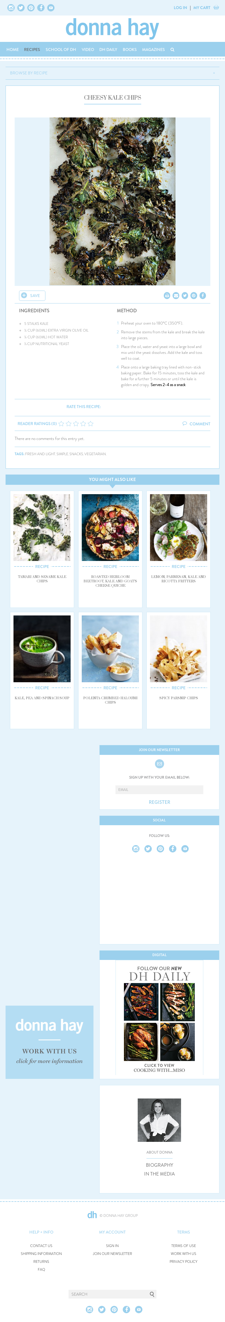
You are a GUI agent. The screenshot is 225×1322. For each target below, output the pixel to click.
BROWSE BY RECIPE (28, 73)
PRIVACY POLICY (183, 1261)
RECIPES (32, 49)
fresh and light (40, 454)
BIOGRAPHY (159, 1165)
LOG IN (180, 8)
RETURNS (41, 1261)
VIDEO (88, 49)
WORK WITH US (183, 1253)
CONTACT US (41, 1245)
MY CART (201, 8)
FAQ (41, 1269)
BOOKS (130, 49)
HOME (12, 49)
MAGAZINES (153, 49)
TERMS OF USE (183, 1245)
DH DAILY (108, 49)
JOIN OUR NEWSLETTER (112, 1253)
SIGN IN (112, 1245)
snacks (76, 454)
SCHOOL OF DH (61, 49)
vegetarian (95, 454)
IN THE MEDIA (159, 1174)
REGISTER (159, 802)
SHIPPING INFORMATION (41, 1253)
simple (62, 454)
